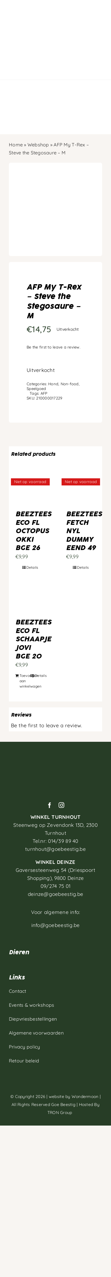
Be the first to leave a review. (53, 347)
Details (32, 567)
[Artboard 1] (56, 756)
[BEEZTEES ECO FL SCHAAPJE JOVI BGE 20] (30, 599)
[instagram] (61, 805)
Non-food (70, 383)
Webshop (38, 145)
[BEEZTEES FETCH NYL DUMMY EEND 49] (81, 491)
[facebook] (49, 805)
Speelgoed (36, 388)
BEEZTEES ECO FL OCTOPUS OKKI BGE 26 (33, 531)
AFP (44, 393)
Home (16, 145)
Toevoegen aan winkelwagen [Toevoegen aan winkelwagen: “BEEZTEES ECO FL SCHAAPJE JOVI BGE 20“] (25, 680)
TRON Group (55, 1112)
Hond (53, 383)
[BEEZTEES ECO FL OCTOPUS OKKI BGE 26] (30, 491)
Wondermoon (85, 1096)
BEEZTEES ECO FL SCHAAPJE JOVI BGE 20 (33, 639)
